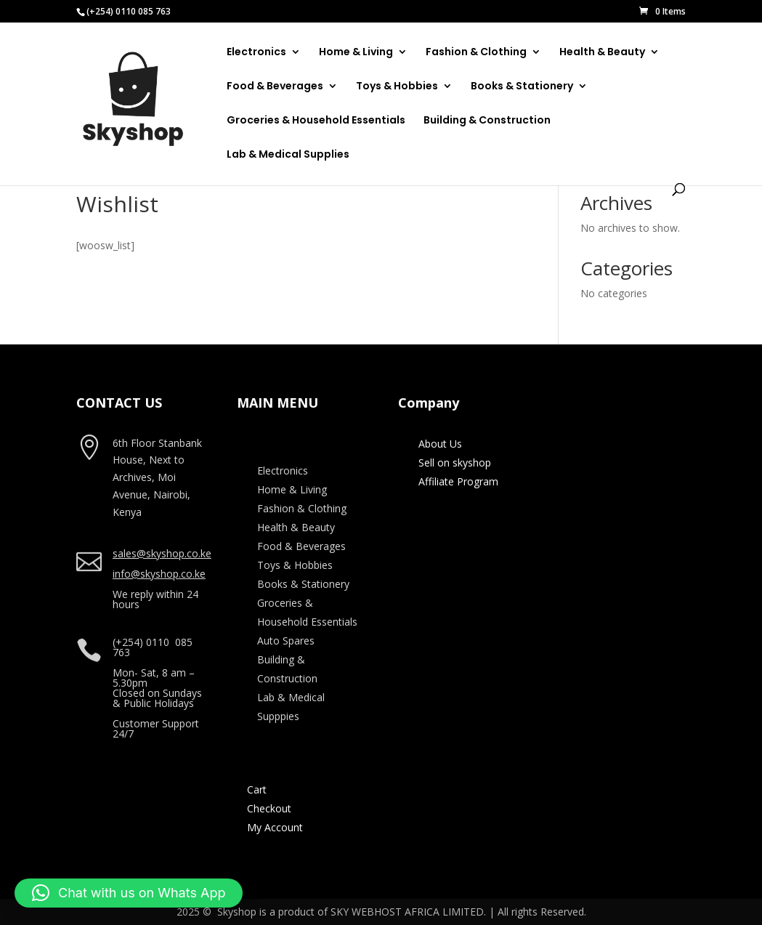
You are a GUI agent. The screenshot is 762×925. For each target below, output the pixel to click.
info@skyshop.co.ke (159, 574)
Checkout (269, 808)
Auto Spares (286, 640)
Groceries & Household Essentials (316, 121)
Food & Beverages (275, 87)
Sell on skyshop (454, 462)
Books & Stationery (522, 87)
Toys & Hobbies (397, 87)
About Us (440, 444)
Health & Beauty (602, 53)
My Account (275, 827)
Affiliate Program (458, 481)
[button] (129, 893)
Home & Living (356, 53)
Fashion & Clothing (476, 53)
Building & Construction (487, 121)
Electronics (256, 53)
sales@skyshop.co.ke (162, 553)
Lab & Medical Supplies (288, 155)
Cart (257, 789)
